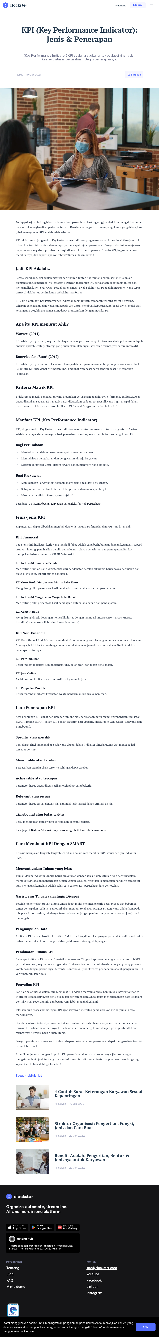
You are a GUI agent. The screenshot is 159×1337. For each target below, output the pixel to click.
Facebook (94, 1280)
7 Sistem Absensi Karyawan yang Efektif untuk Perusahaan (65, 503)
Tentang (12, 1268)
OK (145, 1327)
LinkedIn (93, 1286)
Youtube (93, 1274)
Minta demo (15, 1286)
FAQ (9, 1280)
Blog (10, 1274)
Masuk (137, 5)
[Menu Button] (151, 5)
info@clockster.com (102, 1268)
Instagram (94, 1293)
